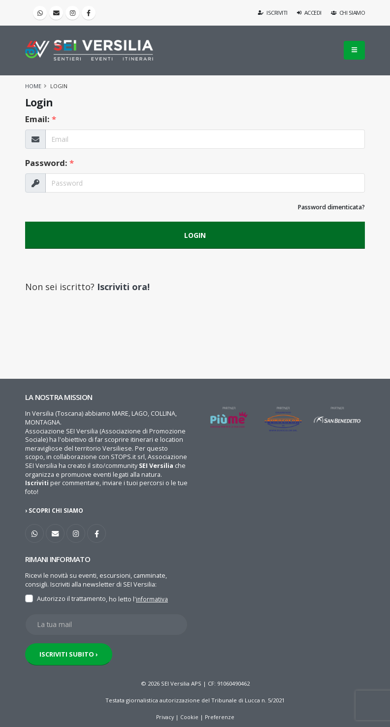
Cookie (189, 716)
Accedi (309, 12)
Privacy (163, 716)
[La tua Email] (205, 139)
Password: (49, 162)
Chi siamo (348, 12)
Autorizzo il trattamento (71, 599)
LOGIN (195, 235)
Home (33, 86)
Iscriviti (273, 12)
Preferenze (220, 716)
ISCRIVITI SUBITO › (68, 653)
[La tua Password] (205, 183)
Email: (40, 119)
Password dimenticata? (331, 207)
